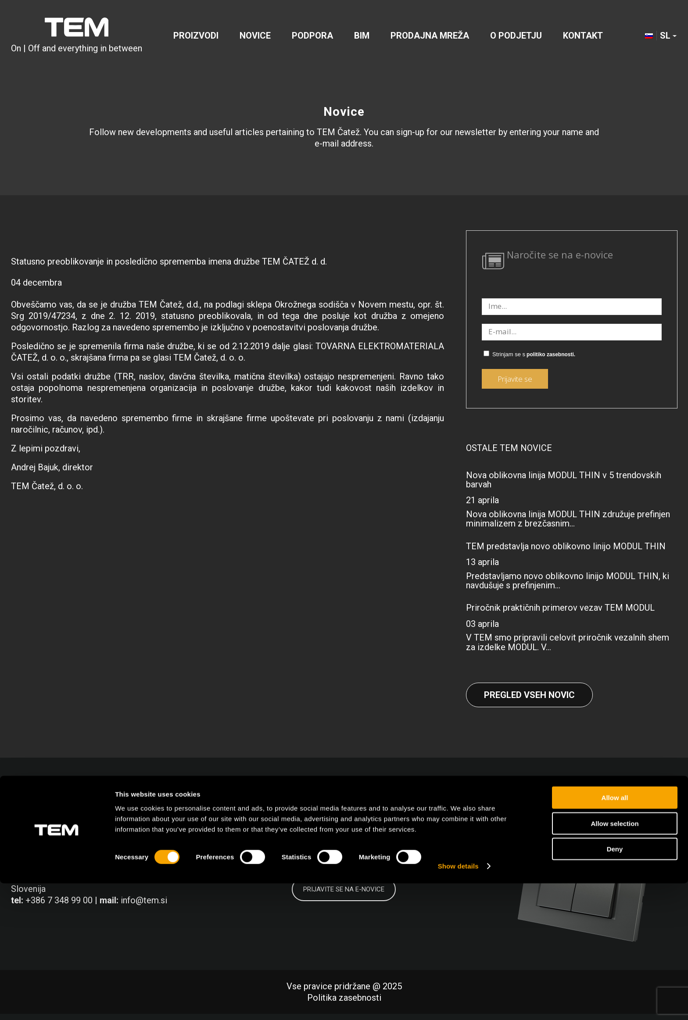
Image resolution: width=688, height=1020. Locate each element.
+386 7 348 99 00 (59, 900)
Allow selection (614, 960)
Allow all (615, 934)
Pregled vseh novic (529, 695)
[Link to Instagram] (603, 825)
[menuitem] (196, 37)
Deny (615, 985)
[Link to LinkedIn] (563, 825)
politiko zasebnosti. (551, 354)
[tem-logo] (76, 37)
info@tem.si (144, 900)
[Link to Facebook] (523, 825)
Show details (458, 1002)
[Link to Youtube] (643, 825)
